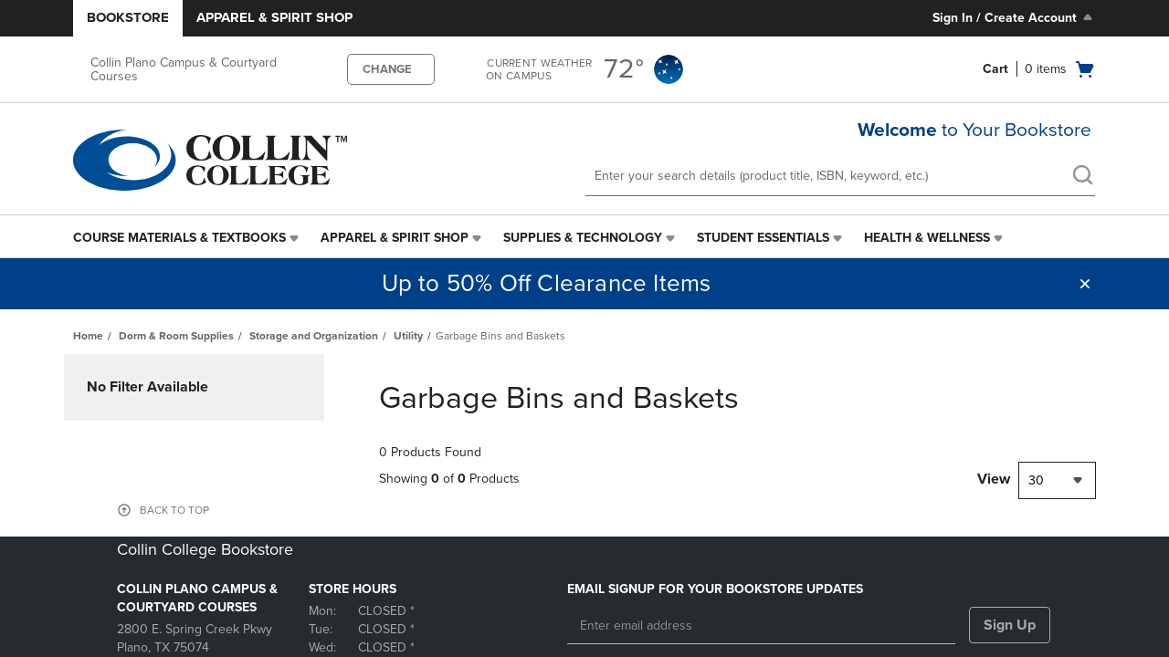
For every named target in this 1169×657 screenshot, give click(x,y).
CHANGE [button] (387, 69)
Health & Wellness (927, 237)
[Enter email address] (761, 626)
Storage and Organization (313, 335)
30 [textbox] (1036, 480)
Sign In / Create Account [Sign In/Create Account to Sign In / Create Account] (1014, 17)
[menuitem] (187, 238)
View (993, 479)
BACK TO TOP (174, 510)
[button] (1085, 284)
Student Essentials (763, 237)
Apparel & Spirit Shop (274, 17)
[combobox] (1057, 480)
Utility (408, 335)
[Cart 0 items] (1039, 69)
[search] (1082, 177)
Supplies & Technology (582, 237)
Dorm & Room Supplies (176, 335)
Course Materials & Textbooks (179, 237)
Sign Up (1010, 625)
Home (88, 335)
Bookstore (128, 17)
